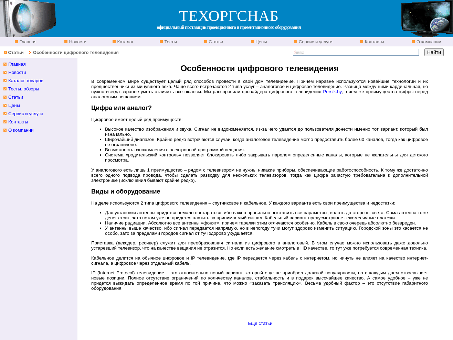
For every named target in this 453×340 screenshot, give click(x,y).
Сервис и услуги (315, 41)
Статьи (215, 41)
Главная (27, 41)
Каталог (125, 41)
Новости (77, 41)
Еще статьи (260, 323)
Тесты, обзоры (23, 88)
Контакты (374, 41)
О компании (428, 41)
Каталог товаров (25, 80)
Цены (260, 41)
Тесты (170, 41)
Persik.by (332, 91)
